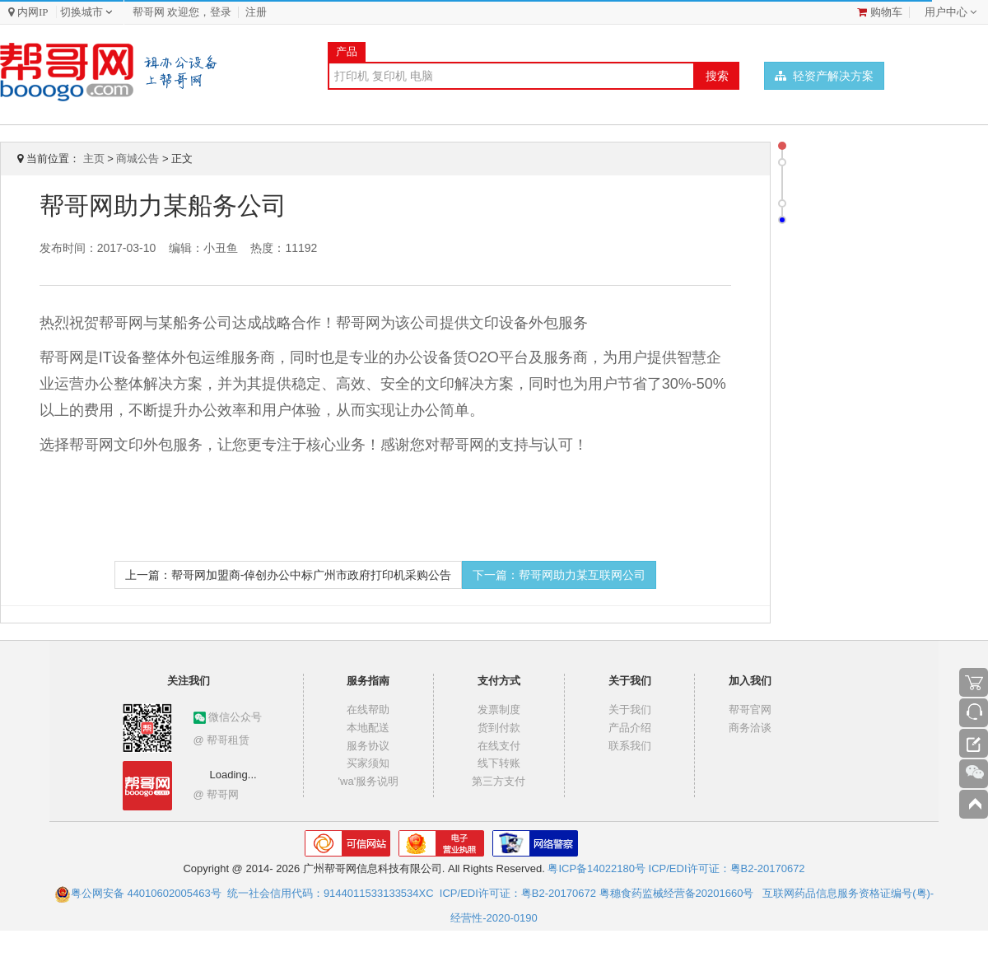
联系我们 (629, 746)
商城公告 (137, 158)
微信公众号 (228, 717)
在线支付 (499, 746)
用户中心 (946, 12)
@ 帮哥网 (216, 794)
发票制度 (499, 709)
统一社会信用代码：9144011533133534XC (330, 893)
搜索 (717, 75)
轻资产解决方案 (824, 75)
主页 (94, 158)
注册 (256, 12)
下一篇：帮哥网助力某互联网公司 (559, 574)
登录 (220, 12)
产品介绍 (629, 727)
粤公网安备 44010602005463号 (137, 893)
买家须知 (368, 763)
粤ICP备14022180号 (596, 868)
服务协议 (368, 746)
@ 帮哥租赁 (221, 740)
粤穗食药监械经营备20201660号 (676, 893)
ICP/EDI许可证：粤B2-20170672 (727, 868)
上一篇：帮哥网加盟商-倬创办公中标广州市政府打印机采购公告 (288, 574)
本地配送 (368, 727)
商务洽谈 (750, 727)
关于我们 (629, 709)
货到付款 (499, 727)
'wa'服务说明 (368, 781)
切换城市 (81, 12)
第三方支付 (498, 781)
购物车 (879, 12)
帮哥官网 (750, 709)
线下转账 (499, 763)
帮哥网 (149, 12)
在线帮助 (368, 709)
